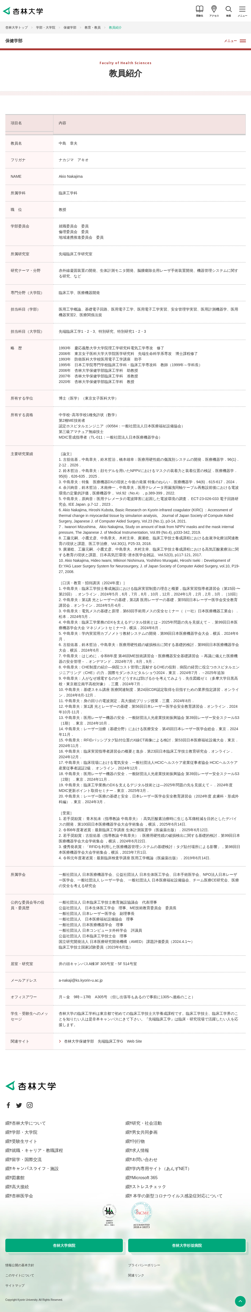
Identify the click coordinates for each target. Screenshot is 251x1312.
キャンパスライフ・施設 (35, 1168)
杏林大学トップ (16, 27)
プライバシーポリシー (144, 1265)
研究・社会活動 (147, 1123)
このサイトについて (19, 1275)
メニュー (230, 41)
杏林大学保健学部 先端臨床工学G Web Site (103, 1041)
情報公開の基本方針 (19, 1265)
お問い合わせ (145, 1159)
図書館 (18, 1177)
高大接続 (20, 1187)
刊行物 (138, 1141)
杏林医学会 (22, 1196)
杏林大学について (29, 1123)
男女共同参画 (145, 1132)
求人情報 (140, 1150)
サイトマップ (15, 1285)
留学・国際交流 (27, 1159)
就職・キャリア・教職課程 (37, 1150)
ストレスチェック (149, 1187)
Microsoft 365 (145, 1177)
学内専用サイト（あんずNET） (162, 1168)
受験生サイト (24, 1141)
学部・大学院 (45, 27)
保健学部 (70, 27)
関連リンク (136, 1275)
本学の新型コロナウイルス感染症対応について (177, 1196)
